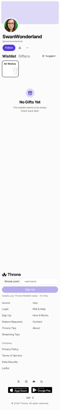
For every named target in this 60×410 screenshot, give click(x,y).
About (36, 328)
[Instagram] (26, 381)
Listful (5, 368)
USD (30, 397)
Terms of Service (12, 355)
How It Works (40, 315)
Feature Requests (12, 321)
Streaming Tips (11, 334)
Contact (37, 321)
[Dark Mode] (41, 381)
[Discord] (34, 381)
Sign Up (30, 289)
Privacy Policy (10, 349)
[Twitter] (18, 381)
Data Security (10, 361)
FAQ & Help (39, 309)
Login (5, 309)
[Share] (20, 49)
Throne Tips (9, 328)
